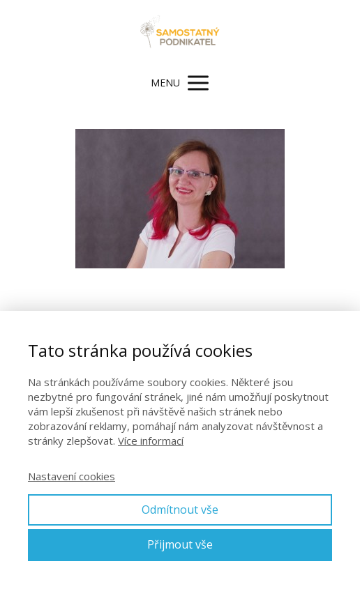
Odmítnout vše (180, 509)
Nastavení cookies (71, 476)
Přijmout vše (180, 544)
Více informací (150, 441)
